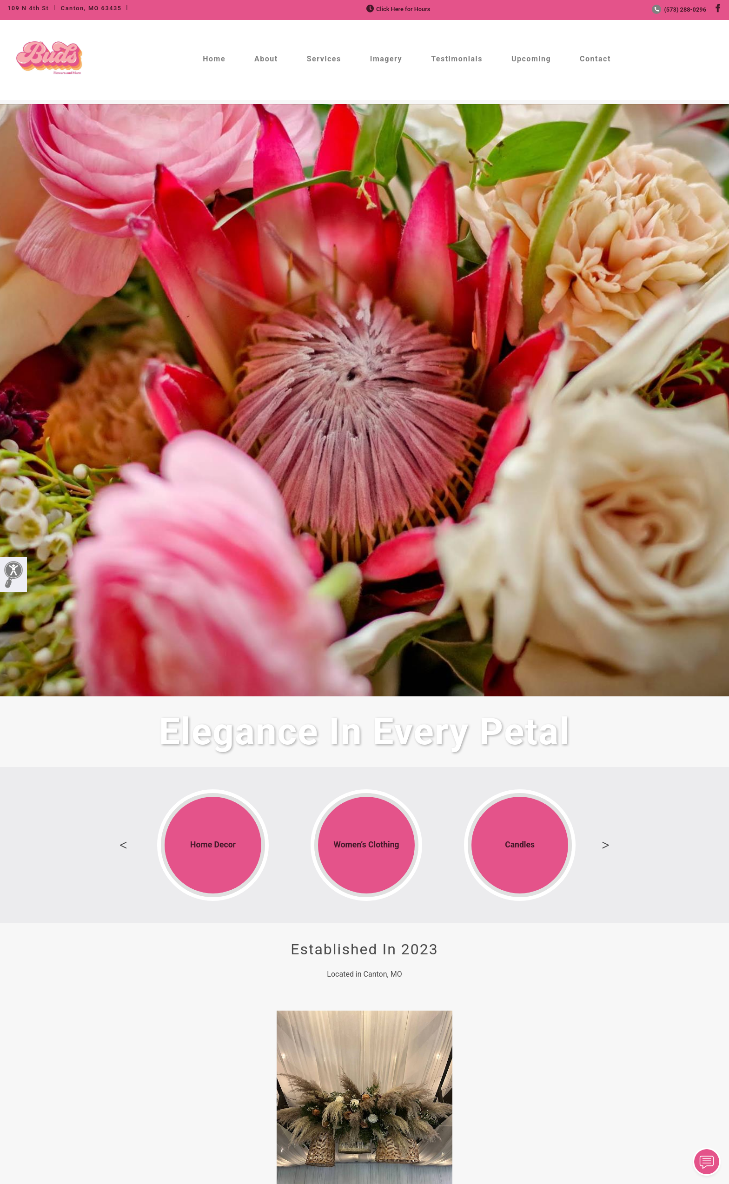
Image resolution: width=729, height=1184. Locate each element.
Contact (595, 58)
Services (324, 58)
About (266, 58)
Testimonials (457, 58)
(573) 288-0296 (679, 9)
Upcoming (531, 58)
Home (214, 58)
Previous (123, 845)
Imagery (386, 58)
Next (606, 845)
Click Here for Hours (397, 9)
